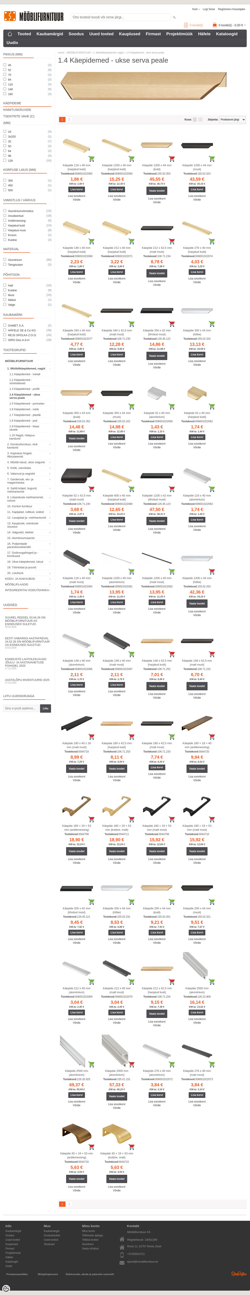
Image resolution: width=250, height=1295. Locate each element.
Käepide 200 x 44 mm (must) (197, 910)
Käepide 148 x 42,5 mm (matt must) (197, 662)
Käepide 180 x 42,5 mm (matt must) (157, 745)
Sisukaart (49, 1244)
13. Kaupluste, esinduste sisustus (22, 525)
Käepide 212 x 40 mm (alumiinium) (76, 990)
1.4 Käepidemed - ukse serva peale (24, 396)
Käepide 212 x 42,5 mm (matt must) (157, 249)
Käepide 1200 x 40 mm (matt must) (157, 580)
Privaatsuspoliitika (17, 1274)
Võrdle (77, 199)
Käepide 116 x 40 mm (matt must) (76, 580)
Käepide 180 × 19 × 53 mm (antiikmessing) (76, 827)
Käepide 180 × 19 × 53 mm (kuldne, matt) (116, 827)
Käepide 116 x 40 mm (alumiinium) (197, 497)
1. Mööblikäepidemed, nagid (26, 368)
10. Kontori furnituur (19, 506)
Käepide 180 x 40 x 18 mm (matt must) (76, 745)
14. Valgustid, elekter (20, 532)
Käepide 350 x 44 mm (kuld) (76, 415)
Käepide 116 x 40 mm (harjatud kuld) (76, 167)
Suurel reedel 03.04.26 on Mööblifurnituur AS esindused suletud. (27, 622)
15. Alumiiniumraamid (20, 538)
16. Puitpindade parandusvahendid (19, 545)
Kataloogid (227, 34)
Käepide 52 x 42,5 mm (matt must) (76, 497)
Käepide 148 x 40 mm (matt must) (116, 662)
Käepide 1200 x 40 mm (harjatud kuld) (116, 167)
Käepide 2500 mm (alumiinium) (197, 990)
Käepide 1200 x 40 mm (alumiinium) (116, 580)
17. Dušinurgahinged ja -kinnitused (22, 554)
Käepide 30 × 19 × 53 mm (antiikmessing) (76, 1155)
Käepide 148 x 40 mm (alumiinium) (76, 662)
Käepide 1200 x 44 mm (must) (197, 167)
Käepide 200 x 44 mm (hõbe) (116, 910)
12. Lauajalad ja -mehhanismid (26, 517)
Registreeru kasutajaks (231, 9)
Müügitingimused (48, 1274)
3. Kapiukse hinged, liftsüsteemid (19, 455)
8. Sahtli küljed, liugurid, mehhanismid (22, 490)
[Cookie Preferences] (6, 1289)
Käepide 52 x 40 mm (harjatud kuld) (197, 415)
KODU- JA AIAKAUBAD (20, 578)
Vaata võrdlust (90, 1248)
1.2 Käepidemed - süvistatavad (20, 381)
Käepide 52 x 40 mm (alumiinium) (157, 415)
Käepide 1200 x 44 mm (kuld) (157, 167)
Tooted (24, 34)
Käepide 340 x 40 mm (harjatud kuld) (76, 332)
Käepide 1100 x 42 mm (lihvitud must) (157, 497)
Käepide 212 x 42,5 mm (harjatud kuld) (157, 990)
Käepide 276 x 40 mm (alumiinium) (157, 1072)
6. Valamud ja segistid (21, 473)
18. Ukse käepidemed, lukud (25, 561)
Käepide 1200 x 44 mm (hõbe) (197, 580)
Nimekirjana (195, 120)
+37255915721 (136, 1254)
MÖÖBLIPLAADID (16, 584)
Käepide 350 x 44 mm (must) (116, 415)
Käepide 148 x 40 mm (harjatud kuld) (76, 249)
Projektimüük (179, 34)
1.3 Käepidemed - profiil (24, 388)
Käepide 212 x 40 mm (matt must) (116, 990)
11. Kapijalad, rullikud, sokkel (25, 512)
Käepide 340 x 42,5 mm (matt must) (117, 332)
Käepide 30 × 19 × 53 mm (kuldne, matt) (116, 1155)
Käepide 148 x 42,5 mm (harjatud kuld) (157, 662)
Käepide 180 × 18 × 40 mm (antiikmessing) (197, 745)
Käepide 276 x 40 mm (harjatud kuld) (197, 249)
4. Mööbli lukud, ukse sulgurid (26, 462)
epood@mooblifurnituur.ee (142, 1261)
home (61, 52)
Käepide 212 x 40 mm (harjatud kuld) (116, 249)
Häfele (204, 34)
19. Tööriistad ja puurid (21, 567)
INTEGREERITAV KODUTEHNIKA (27, 590)
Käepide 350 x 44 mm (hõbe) (197, 332)
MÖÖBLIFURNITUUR (19, 361)
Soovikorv (88, 1244)
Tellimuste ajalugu (92, 1235)
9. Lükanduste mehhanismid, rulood (25, 499)
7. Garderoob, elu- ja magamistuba (20, 481)
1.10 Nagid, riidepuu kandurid (22, 437)
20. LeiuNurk (15, 573)
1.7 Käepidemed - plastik (25, 415)
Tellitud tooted (90, 1239)
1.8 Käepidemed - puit (23, 420)
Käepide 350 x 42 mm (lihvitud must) (157, 332)
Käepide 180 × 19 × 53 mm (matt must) (157, 827)
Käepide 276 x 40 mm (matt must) (197, 1072)
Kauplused (129, 34)
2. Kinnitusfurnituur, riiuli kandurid (22, 446)
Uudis (12, 42)
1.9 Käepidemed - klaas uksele (24, 428)
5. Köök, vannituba (19, 468)
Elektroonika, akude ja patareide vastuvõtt (90, 1274)
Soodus (76, 34)
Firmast (153, 34)
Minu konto (88, 1231)
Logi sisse (209, 9)
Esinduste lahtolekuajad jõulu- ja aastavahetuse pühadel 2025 (27, 663)
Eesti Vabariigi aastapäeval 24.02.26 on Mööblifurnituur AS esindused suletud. (27, 643)
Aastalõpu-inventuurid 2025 (27, 681)
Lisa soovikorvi (76, 196)
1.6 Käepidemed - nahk (24, 409)
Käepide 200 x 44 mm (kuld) (157, 910)
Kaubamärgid (50, 34)
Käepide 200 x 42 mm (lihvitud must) (76, 910)
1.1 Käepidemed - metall (24, 374)
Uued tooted (101, 34)
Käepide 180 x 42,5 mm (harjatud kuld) (117, 745)
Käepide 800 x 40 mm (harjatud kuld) (116, 497)
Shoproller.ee (239, 1274)
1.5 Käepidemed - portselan (26, 403)
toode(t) (193, 25)
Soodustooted (52, 1235)
